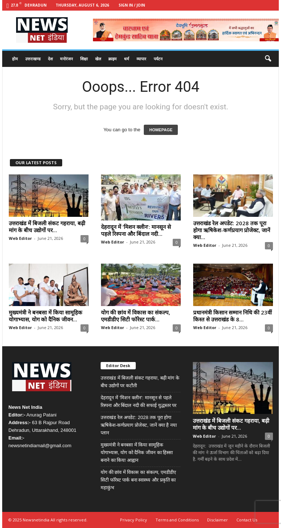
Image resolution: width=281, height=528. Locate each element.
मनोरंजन (66, 58)
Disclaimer (217, 520)
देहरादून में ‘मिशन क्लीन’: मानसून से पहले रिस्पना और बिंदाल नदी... (136, 230)
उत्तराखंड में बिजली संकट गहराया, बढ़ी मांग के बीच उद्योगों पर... (47, 226)
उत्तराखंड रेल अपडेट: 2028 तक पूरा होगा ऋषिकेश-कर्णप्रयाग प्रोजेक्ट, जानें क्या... (231, 230)
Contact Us (246, 520)
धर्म (126, 58)
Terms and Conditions (177, 520)
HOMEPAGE (160, 130)
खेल (98, 58)
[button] (268, 59)
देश (50, 58)
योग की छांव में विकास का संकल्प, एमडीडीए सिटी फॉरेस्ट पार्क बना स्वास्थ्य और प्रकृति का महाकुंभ (138, 479)
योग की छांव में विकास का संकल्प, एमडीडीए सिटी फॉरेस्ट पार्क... (135, 316)
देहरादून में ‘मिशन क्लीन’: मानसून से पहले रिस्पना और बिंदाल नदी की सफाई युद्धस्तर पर (138, 401)
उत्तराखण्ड (33, 58)
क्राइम (112, 58)
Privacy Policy (133, 520)
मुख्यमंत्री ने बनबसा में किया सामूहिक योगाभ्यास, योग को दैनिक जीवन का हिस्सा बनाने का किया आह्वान (137, 452)
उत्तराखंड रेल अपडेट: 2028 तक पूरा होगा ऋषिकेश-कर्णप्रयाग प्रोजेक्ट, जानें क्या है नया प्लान (139, 425)
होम (15, 58)
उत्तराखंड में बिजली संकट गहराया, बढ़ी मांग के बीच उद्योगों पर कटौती (140, 381)
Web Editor (20, 238)
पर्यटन (158, 58)
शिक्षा (84, 58)
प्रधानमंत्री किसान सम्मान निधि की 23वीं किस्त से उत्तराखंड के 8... (232, 316)
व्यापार (141, 58)
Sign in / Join (132, 5)
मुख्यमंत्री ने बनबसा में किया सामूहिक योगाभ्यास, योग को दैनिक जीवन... (45, 316)
